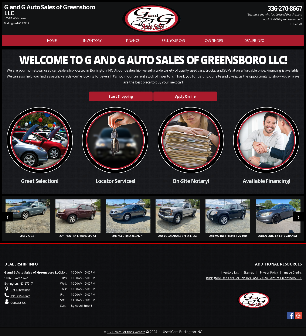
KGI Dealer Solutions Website (126, 332)
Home (52, 40)
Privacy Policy (269, 272)
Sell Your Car (173, 40)
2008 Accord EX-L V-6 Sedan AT (278, 236)
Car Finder (214, 40)
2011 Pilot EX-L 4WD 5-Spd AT (78, 236)
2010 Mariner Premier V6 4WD (228, 236)
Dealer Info (254, 40)
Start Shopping (121, 96)
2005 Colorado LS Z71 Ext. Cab (178, 236)
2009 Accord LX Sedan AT (128, 236)
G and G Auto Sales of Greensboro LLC (49, 10)
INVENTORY (92, 40)
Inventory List (230, 272)
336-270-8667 (285, 8)
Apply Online (185, 96)
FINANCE (133, 40)
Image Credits (292, 272)
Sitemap (249, 272)
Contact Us (18, 303)
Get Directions (20, 290)
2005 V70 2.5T (28, 236)
